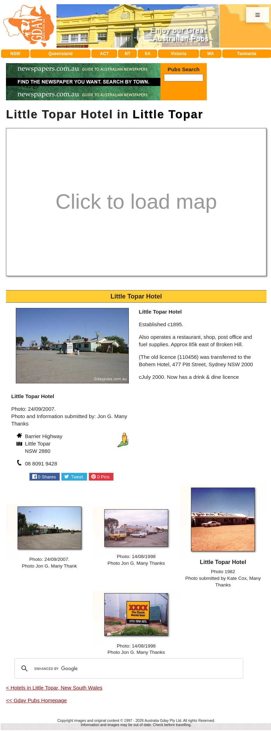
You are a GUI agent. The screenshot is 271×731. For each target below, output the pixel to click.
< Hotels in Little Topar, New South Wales (54, 688)
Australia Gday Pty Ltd (163, 720)
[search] (127, 668)
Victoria (178, 53)
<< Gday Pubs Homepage (36, 700)
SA (148, 53)
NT (127, 53)
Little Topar (168, 114)
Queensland (60, 53)
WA (210, 53)
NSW (15, 53)
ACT (104, 53)
